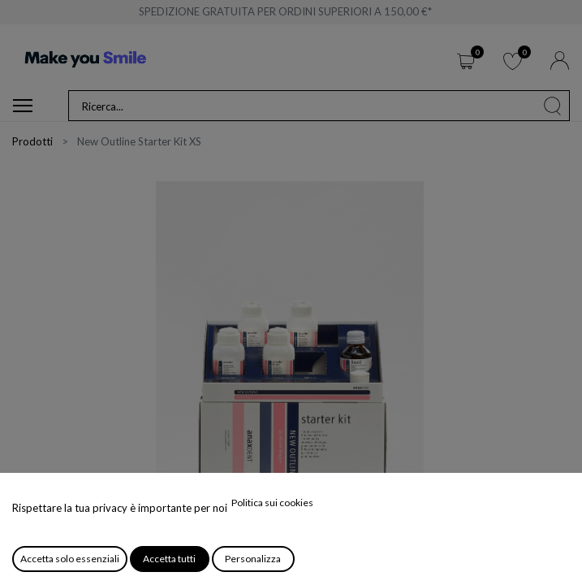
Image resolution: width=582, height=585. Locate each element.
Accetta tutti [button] (169, 558)
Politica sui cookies (272, 502)
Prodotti (32, 141)
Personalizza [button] (253, 558)
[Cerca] (553, 105)
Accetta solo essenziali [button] (69, 558)
